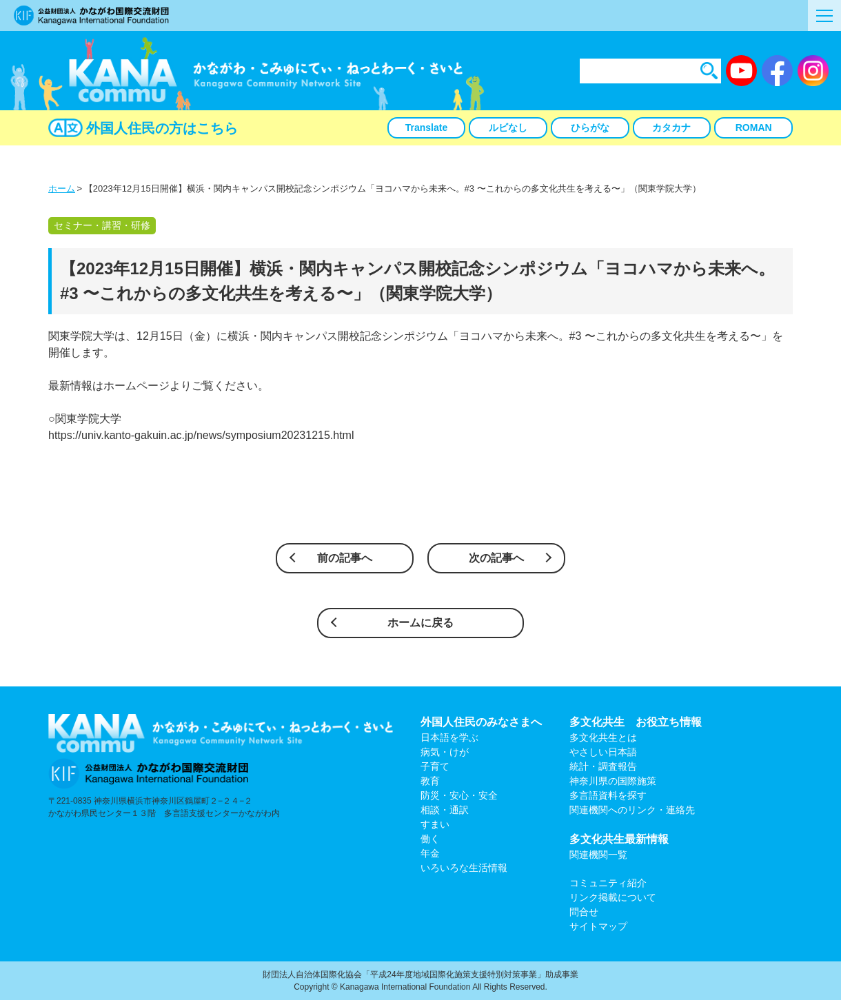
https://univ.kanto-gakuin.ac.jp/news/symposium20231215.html (201, 435)
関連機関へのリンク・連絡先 (632, 809)
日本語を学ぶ (449, 737)
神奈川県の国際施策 (612, 780)
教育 (430, 780)
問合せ (583, 911)
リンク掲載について (612, 897)
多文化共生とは (603, 737)
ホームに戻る (420, 623)
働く (430, 838)
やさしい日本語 (603, 751)
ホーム (61, 188)
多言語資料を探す (608, 795)
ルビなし (508, 127)
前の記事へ (344, 558)
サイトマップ (598, 926)
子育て (434, 766)
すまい (434, 824)
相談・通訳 (444, 809)
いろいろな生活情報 (463, 867)
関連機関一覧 (598, 854)
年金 (430, 853)
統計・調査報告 (603, 766)
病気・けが (444, 751)
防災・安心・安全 (459, 795)
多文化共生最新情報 (619, 839)
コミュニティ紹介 (608, 882)
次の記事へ (496, 558)
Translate (426, 127)
